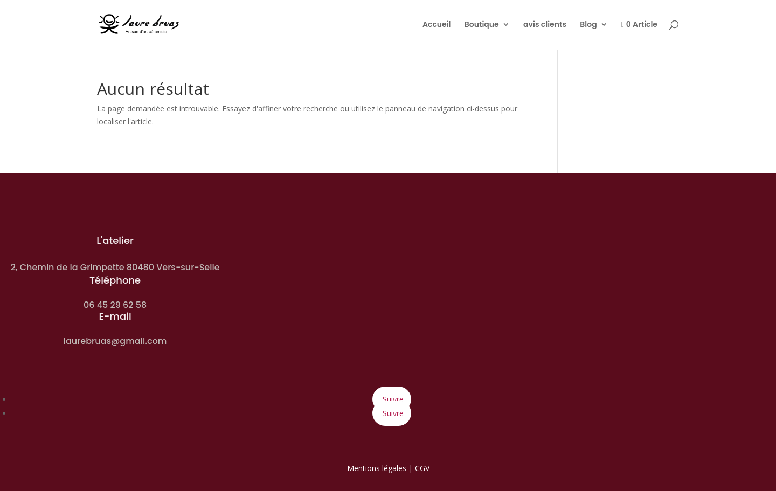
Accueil (436, 25)
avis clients (544, 25)
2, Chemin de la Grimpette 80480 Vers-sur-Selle (115, 267)
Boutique (482, 25)
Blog (588, 25)
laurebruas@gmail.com (115, 341)
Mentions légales (376, 468)
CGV (422, 468)
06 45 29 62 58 (115, 305)
